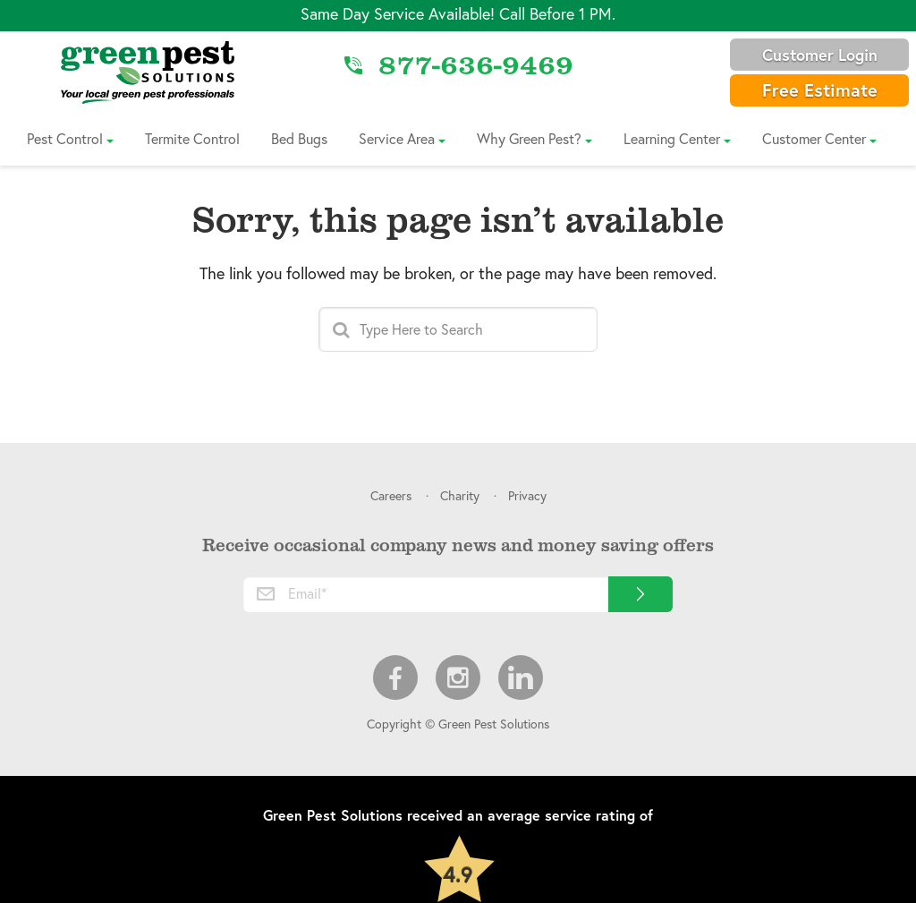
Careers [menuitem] (390, 495)
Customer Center (814, 138)
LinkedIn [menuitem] (520, 677)
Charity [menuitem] (459, 495)
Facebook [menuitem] (395, 677)
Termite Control (192, 138)
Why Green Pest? (529, 138)
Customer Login (820, 54)
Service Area (397, 138)
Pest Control (65, 138)
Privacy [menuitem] (527, 495)
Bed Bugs (299, 138)
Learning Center (671, 138)
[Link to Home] (147, 71)
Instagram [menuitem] (458, 677)
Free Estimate (820, 90)
